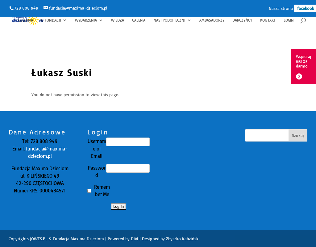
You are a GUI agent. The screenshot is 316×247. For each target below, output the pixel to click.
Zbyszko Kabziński (183, 238)
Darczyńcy (242, 20)
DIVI (134, 238)
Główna (25, 20)
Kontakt (268, 20)
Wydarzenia (86, 20)
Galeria (138, 20)
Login (289, 20)
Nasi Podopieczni (169, 20)
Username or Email (97, 148)
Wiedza (117, 20)
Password (97, 171)
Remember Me (102, 190)
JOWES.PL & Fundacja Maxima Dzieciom (67, 238)
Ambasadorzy (211, 20)
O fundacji (51, 20)
